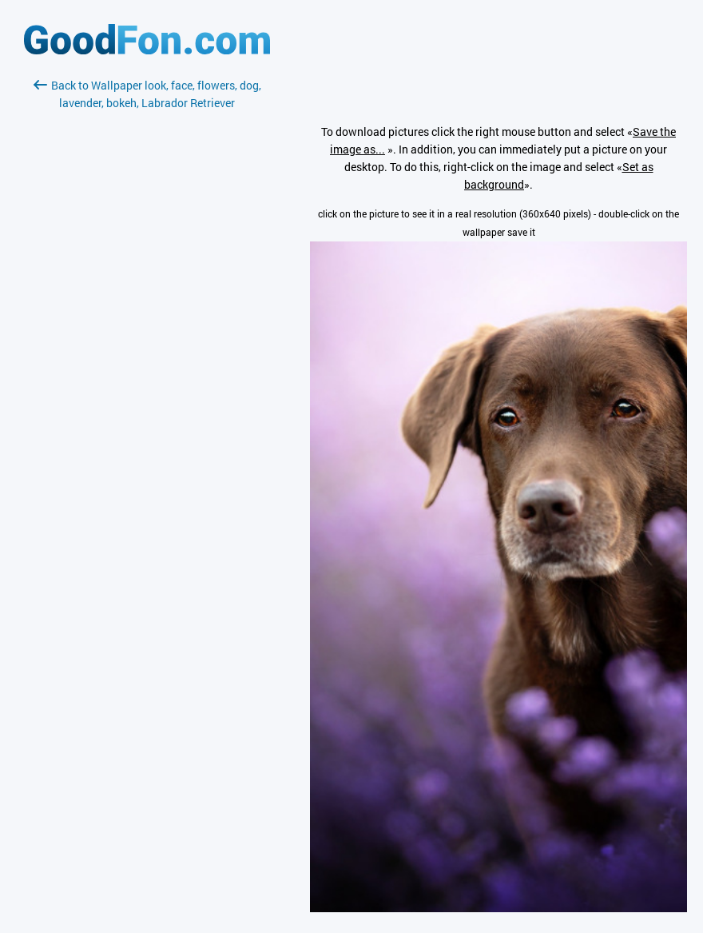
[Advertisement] (147, 301)
